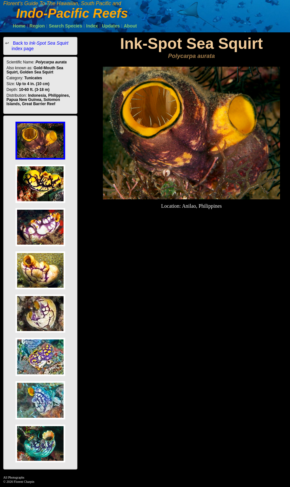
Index (92, 25)
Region (37, 25)
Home (19, 25)
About (130, 25)
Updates (111, 25)
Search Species (65, 25)
